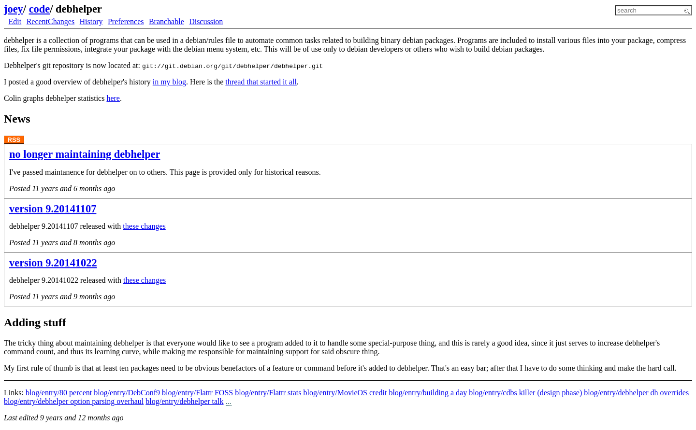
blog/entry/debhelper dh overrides (636, 392)
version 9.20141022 (53, 263)
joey (13, 9)
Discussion (206, 21)
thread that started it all (261, 82)
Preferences (126, 21)
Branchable (166, 21)
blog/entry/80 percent (59, 392)
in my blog (169, 82)
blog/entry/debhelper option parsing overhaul (74, 401)
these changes (144, 226)
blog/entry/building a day (428, 392)
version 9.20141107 (52, 209)
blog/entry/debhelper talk (184, 401)
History (91, 21)
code (39, 9)
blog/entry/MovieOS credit (345, 392)
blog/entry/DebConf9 (127, 392)
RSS (14, 139)
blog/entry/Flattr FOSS (197, 392)
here (113, 98)
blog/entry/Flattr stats (268, 392)
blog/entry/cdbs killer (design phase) (525, 392)
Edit (15, 21)
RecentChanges (51, 21)
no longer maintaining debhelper (84, 154)
